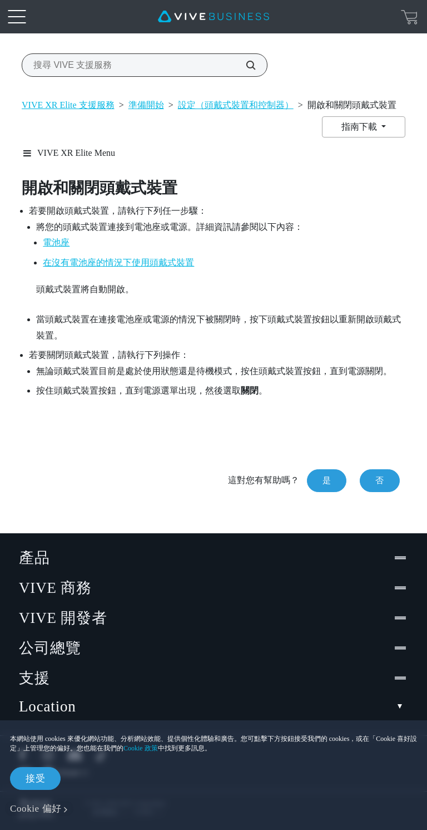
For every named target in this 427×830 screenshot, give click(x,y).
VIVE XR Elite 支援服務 (68, 105)
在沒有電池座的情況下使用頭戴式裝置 (118, 262)
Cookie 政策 (140, 748)
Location (213, 706)
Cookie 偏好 (36, 808)
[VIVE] (213, 16)
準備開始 (146, 105)
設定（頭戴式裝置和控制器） (236, 105)
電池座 (56, 242)
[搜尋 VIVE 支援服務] (245, 65)
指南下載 (360, 126)
